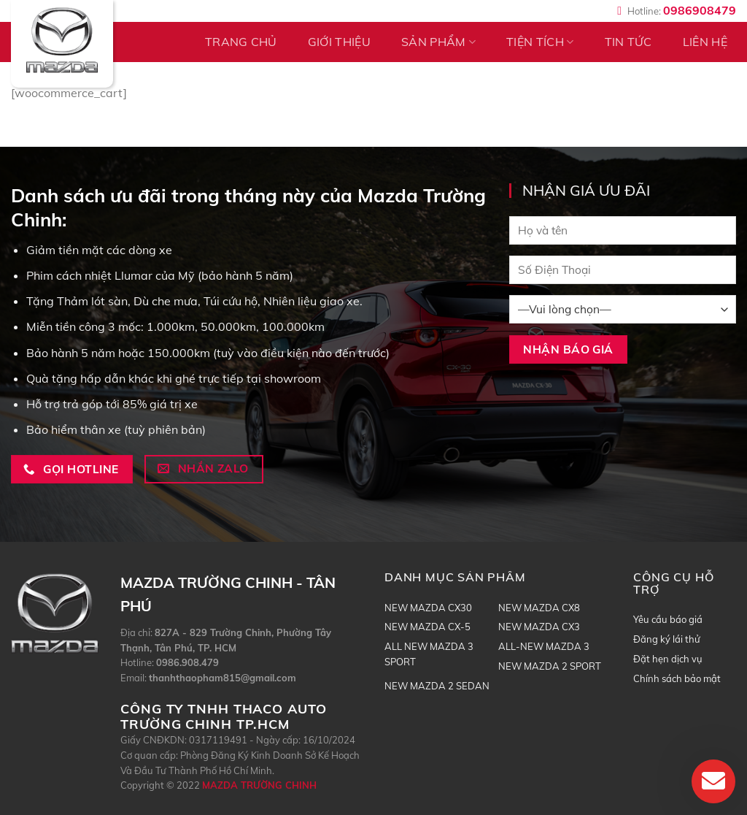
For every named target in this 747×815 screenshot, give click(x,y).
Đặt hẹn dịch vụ (668, 659)
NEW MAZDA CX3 (539, 626)
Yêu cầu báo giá (668, 619)
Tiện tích (539, 41)
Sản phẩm (438, 41)
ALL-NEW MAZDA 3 (543, 646)
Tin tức (628, 41)
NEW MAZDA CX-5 (427, 626)
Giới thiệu (339, 41)
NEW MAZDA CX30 (428, 607)
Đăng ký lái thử (666, 639)
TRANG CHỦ (241, 41)
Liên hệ (705, 41)
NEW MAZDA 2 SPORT (549, 666)
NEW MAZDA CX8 (539, 607)
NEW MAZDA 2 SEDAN (436, 686)
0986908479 (699, 10)
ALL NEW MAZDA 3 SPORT (428, 653)
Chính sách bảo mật (677, 678)
